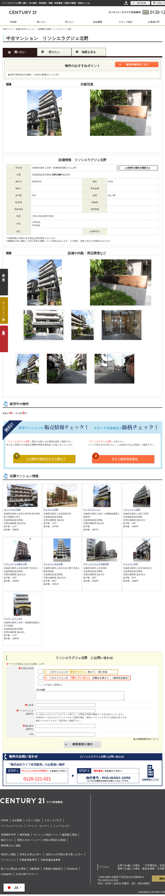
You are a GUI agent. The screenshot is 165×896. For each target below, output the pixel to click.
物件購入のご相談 (11, 847)
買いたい (41, 22)
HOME (13, 22)
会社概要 (97, 22)
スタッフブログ (53, 821)
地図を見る (89, 52)
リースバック (8, 861)
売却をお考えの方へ (31, 856)
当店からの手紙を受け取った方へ (64, 856)
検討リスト (7, 841)
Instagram (6, 875)
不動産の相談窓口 (53, 870)
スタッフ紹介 (126, 22)
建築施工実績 (69, 836)
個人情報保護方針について (146, 740)
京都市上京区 (44, 29)
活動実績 (34, 870)
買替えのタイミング (28, 841)
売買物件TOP (8, 836)
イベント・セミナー (38, 827)
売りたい (69, 22)
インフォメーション (12, 827)
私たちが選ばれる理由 (13, 870)
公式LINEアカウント (27, 875)
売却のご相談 (8, 856)
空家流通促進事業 (50, 861)
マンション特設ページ (45, 836)
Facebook (72, 870)
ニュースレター (61, 827)
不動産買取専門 (28, 861)
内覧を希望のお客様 (54, 841)
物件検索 (25, 836)
